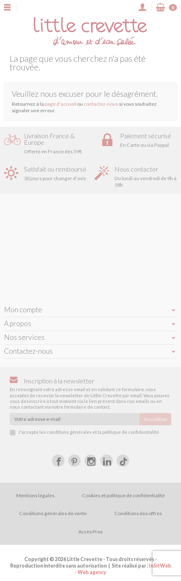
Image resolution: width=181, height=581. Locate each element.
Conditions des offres (138, 513)
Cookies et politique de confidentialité (123, 495)
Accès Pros (90, 532)
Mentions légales (35, 495)
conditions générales (69, 432)
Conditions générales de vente (53, 513)
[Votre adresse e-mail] (75, 419)
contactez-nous (101, 104)
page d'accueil (60, 104)
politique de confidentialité (130, 432)
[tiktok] (122, 461)
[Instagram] (90, 461)
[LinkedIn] (106, 461)
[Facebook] (58, 461)
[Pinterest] (74, 461)
